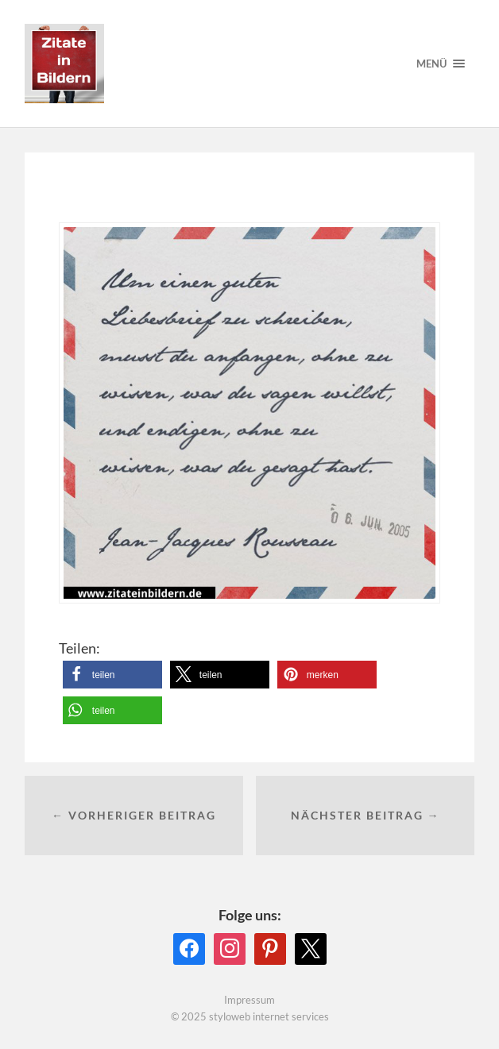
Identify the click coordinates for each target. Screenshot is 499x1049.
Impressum (249, 999)
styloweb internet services (269, 1016)
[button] (112, 674)
